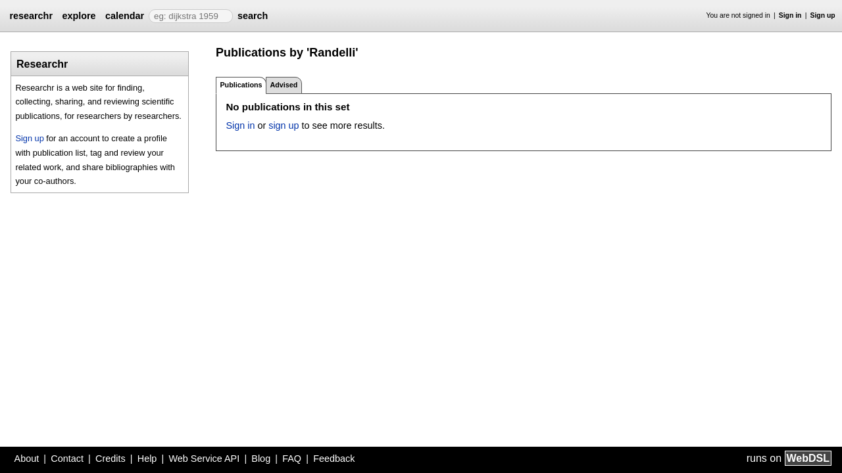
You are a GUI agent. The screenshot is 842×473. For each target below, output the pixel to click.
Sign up (822, 15)
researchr (31, 16)
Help (147, 458)
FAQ (291, 458)
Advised (283, 85)
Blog (260, 458)
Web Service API (203, 458)
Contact (67, 458)
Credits (110, 458)
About (26, 458)
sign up (283, 125)
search (252, 16)
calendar (124, 16)
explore (78, 16)
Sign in (790, 15)
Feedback (334, 458)
